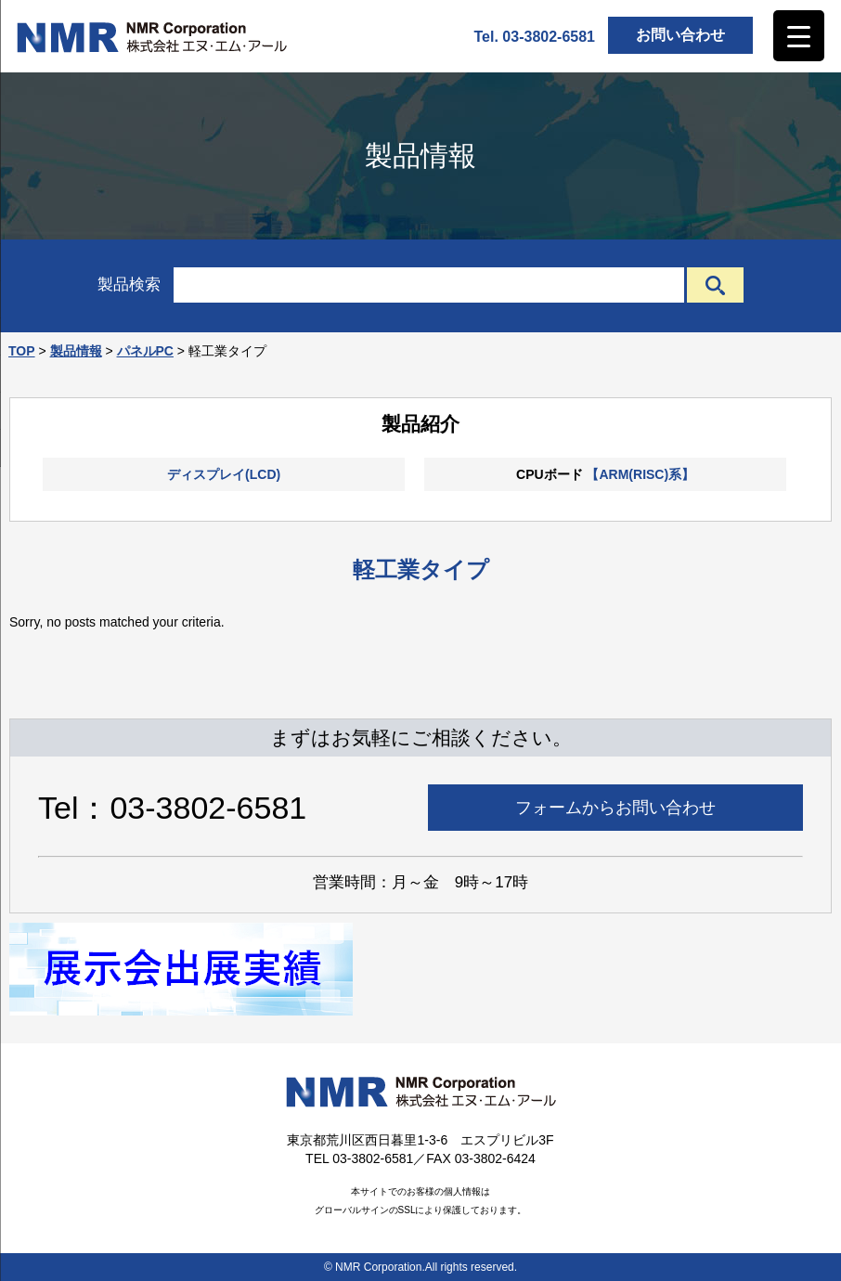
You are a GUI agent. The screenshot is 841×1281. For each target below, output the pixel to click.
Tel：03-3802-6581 (172, 807)
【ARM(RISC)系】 (640, 474)
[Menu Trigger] (798, 35)
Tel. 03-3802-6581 (534, 37)
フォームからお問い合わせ (615, 807)
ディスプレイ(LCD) (223, 474)
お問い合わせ (680, 35)
